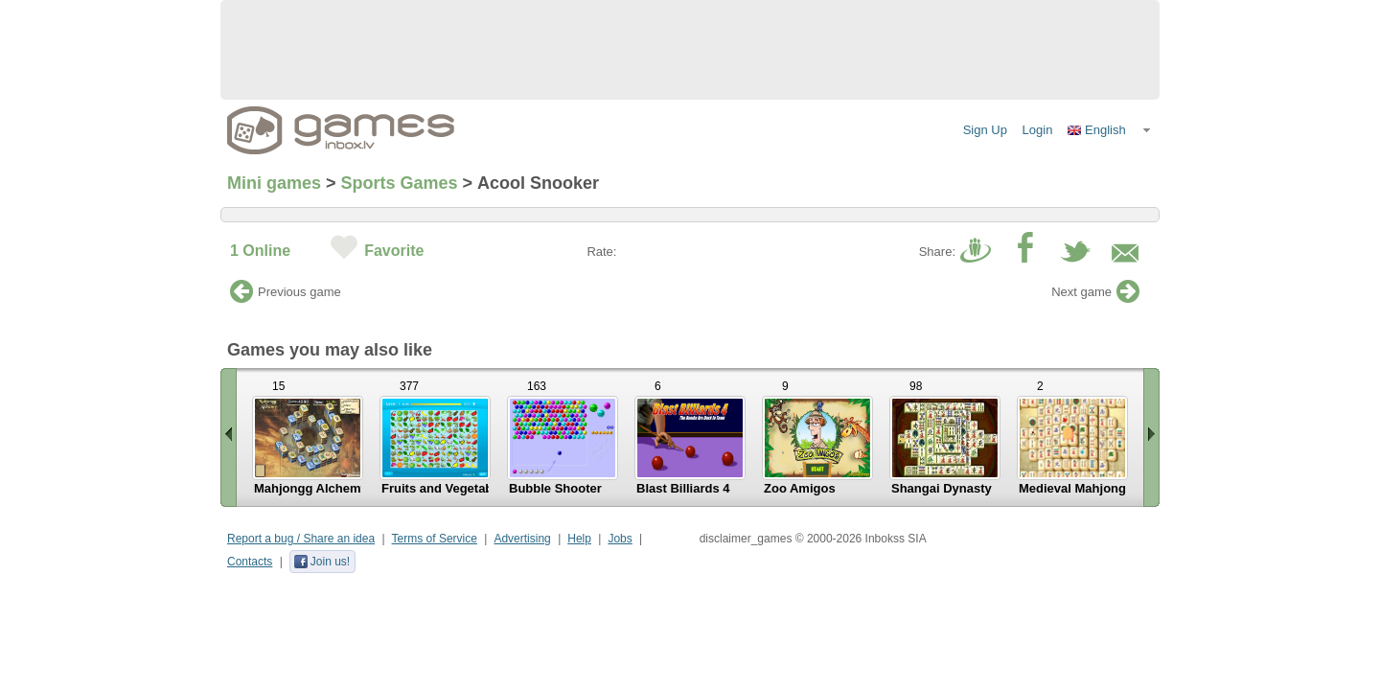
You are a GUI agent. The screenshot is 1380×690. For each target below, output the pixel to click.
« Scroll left (228, 437)
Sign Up (985, 130)
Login (1038, 130)
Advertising (522, 538)
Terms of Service (434, 538)
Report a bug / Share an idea (301, 538)
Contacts (249, 561)
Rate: (601, 251)
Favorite (394, 250)
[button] (1110, 130)
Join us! (321, 561)
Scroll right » (1151, 437)
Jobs (620, 538)
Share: (937, 251)
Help (579, 538)
